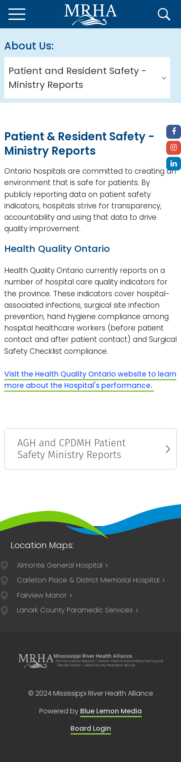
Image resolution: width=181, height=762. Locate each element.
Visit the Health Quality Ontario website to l (90, 380)
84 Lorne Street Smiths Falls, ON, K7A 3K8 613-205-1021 (78, 610)
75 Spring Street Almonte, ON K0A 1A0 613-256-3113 (45, 595)
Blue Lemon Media (111, 711)
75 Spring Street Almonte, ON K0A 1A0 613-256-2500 (63, 565)
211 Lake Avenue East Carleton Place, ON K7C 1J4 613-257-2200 (91, 580)
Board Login (90, 728)
